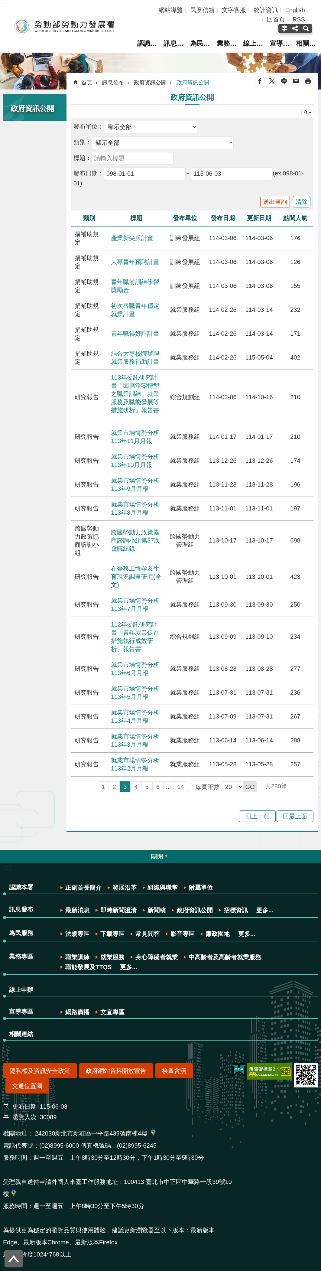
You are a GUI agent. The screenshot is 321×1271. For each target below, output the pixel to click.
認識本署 (147, 43)
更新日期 (24, 1106)
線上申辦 (254, 43)
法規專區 (77, 933)
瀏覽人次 (24, 1117)
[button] (250, 786)
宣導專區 (281, 43)
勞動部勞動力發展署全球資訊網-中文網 (62, 27)
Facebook (260, 81)
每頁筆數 (207, 787)
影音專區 (182, 933)
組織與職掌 (163, 887)
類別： (82, 142)
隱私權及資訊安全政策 (40, 1070)
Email (296, 81)
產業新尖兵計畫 (132, 238)
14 (180, 787)
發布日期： (88, 173)
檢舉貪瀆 (174, 1070)
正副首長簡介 (83, 887)
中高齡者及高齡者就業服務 (225, 957)
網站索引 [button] (307, 112)
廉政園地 (218, 933)
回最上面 (295, 816)
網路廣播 (77, 1012)
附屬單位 (201, 887)
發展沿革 (124, 887)
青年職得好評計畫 (135, 333)
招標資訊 (236, 910)
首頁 (86, 83)
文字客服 (234, 10)
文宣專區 (112, 1012)
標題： (82, 158)
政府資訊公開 (32, 108)
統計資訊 (266, 10)
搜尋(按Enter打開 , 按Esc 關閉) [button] (306, 28)
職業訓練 (77, 957)
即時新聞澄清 (118, 910)
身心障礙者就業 (156, 957)
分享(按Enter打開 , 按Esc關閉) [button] (295, 28)
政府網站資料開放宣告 (116, 1070)
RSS (299, 19)
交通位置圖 (27, 1086)
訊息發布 (174, 43)
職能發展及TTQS (88, 967)
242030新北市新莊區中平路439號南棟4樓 (91, 1133)
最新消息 (77, 910)
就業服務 (112, 957)
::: (7, 94)
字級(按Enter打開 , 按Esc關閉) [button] (283, 28)
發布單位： (88, 126)
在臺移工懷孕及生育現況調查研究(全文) (136, 576)
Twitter (272, 81)
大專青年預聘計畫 (135, 262)
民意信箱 (202, 10)
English (295, 10)
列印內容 (308, 81)
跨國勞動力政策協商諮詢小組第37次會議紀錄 (135, 540)
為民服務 (201, 43)
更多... (265, 910)
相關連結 (308, 43)
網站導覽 (171, 10)
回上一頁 (257, 816)
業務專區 (228, 43)
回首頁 (276, 19)
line (284, 81)
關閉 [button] (157, 856)
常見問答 (147, 933)
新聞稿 (157, 910)
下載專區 (112, 933)
